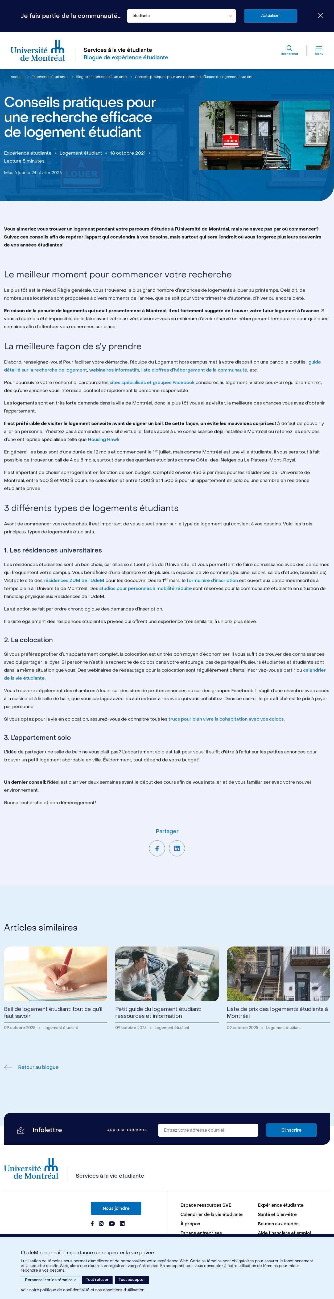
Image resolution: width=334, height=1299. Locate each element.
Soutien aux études (278, 1224)
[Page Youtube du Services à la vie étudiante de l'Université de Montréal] (112, 1224)
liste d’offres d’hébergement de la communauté (194, 390)
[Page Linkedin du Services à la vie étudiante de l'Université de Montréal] (122, 1224)
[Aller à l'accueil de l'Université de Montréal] (38, 50)
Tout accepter (132, 1279)
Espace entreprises (201, 1233)
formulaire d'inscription (212, 600)
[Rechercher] (289, 50)
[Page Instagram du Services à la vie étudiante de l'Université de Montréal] (101, 1224)
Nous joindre (116, 1208)
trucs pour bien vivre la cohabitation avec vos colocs (226, 739)
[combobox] (181, 16)
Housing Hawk (103, 459)
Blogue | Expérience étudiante (101, 77)
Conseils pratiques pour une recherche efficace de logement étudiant (194, 77)
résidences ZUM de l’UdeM (74, 600)
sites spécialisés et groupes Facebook (152, 402)
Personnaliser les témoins (50, 1280)
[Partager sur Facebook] (157, 868)
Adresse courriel (127, 1130)
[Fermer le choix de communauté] (316, 16)
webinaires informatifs (114, 390)
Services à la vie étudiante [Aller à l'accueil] (118, 50)
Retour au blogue (31, 1087)
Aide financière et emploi (284, 1233)
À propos (190, 1224)
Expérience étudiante (49, 77)
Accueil (17, 77)
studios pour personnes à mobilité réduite (145, 608)
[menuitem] (216, 1205)
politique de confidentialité (64, 1290)
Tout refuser (97, 1279)
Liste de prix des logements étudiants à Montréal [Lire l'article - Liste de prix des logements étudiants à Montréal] (277, 1033)
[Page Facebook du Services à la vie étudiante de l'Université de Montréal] (92, 1224)
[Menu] (315, 50)
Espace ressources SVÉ (205, 1205)
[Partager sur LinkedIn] (177, 868)
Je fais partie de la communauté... (71, 16)
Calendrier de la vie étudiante (211, 1214)
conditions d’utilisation (123, 1290)
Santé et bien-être (277, 1214)
